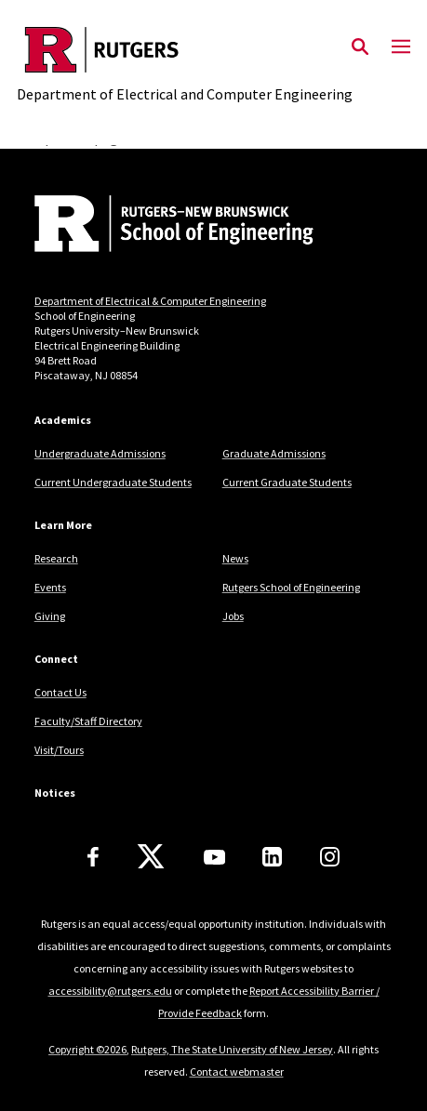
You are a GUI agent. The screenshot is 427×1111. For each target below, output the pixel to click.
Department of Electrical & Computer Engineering (150, 301)
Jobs (233, 616)
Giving (49, 616)
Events (50, 587)
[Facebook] (93, 856)
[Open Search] (360, 47)
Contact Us (60, 692)
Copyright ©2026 (87, 1049)
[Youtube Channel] (214, 857)
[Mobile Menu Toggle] (400, 47)
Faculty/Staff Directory (88, 721)
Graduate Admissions (274, 453)
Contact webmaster (237, 1071)
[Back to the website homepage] (185, 50)
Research (56, 558)
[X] (151, 857)
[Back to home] (160, 226)
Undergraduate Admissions (100, 453)
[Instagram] (330, 856)
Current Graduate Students (287, 482)
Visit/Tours (59, 750)
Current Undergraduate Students (113, 482)
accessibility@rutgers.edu (110, 991)
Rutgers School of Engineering (291, 587)
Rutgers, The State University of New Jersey (232, 1049)
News (235, 558)
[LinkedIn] (272, 856)
